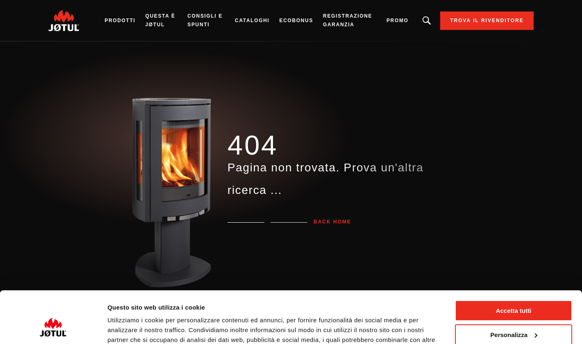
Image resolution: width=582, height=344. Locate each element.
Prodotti (120, 20)
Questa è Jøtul (160, 20)
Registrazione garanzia (347, 20)
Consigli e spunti (205, 20)
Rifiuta (513, 314)
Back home (332, 222)
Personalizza (513, 290)
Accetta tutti (514, 266)
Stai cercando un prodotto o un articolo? (427, 20)
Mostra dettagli (129, 327)
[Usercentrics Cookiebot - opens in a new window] (53, 328)
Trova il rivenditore (487, 20)
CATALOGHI (252, 20)
